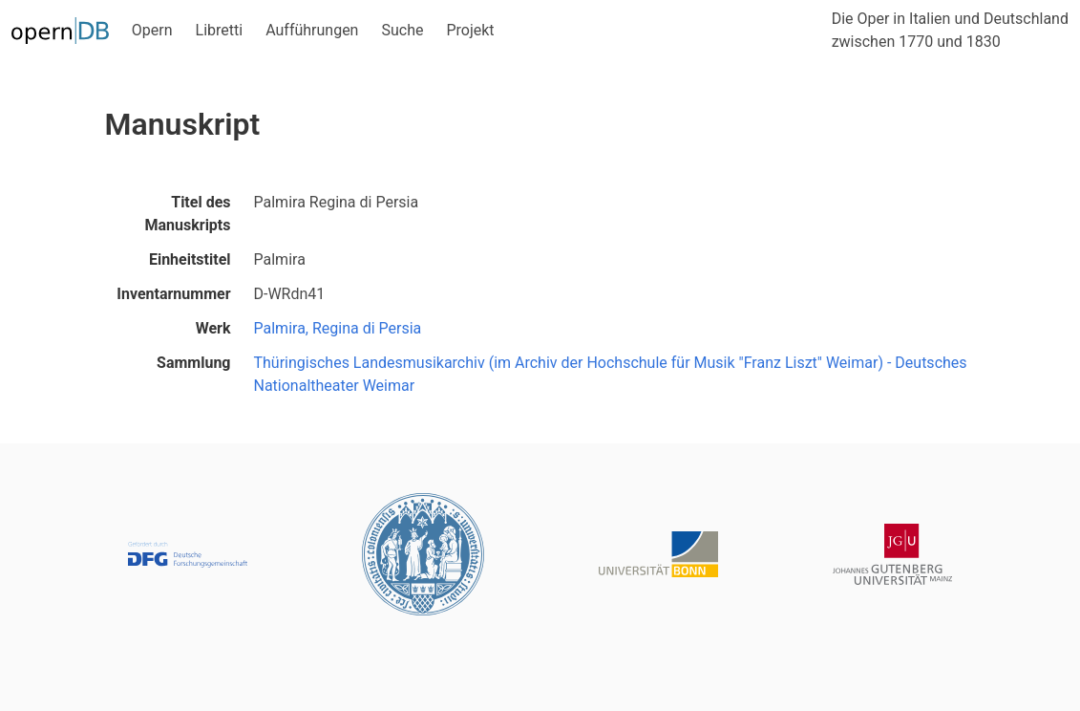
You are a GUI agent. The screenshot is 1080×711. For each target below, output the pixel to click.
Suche (402, 30)
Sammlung (193, 363)
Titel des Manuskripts (188, 213)
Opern (152, 30)
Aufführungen (311, 30)
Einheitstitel (190, 259)
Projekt (470, 30)
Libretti (220, 30)
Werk (213, 328)
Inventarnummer (173, 294)
